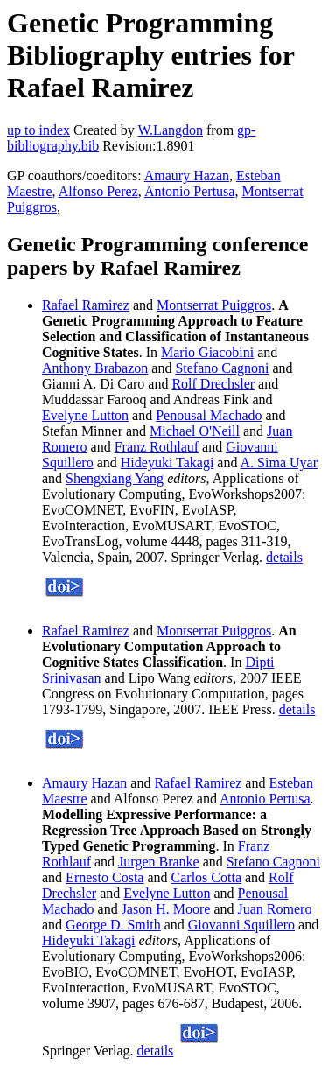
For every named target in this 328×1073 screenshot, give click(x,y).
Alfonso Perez (98, 191)
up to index (38, 130)
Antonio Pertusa (189, 191)
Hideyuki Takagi (167, 462)
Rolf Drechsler (213, 383)
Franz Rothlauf (157, 446)
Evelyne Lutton (85, 415)
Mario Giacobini (207, 352)
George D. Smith (113, 924)
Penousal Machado (209, 415)
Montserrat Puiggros (214, 305)
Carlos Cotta (206, 877)
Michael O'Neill (195, 431)
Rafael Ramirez (85, 305)
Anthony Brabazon (95, 368)
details (284, 557)
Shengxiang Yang (115, 478)
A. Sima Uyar (279, 462)
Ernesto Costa (104, 877)
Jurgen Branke (158, 861)
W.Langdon (170, 130)
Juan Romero (275, 908)
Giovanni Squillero (241, 924)
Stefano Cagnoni (222, 368)
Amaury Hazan (186, 175)
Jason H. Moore (166, 908)
